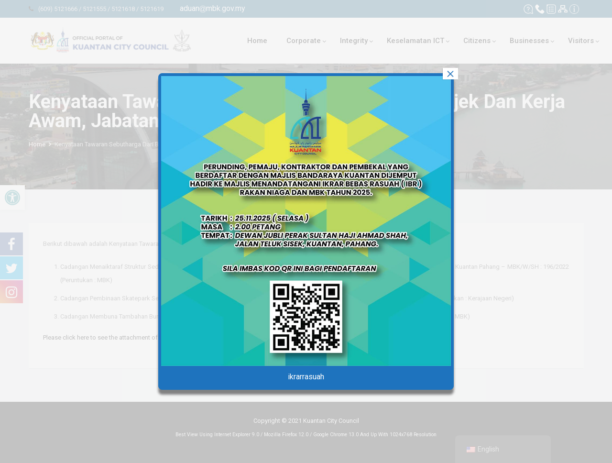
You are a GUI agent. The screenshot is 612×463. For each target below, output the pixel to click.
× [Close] (450, 73)
